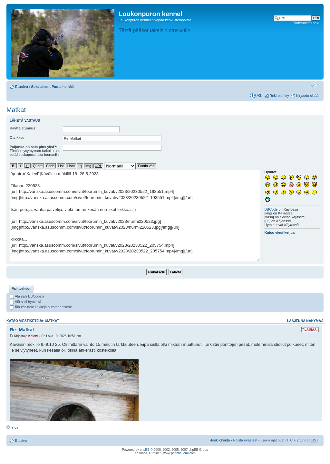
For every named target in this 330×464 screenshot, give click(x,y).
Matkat (16, 109)
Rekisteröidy (279, 96)
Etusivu (21, 87)
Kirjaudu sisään (308, 96)
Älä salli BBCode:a (27, 296)
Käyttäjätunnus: (23, 128)
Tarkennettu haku (306, 23)
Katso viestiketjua (279, 232)
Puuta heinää (62, 87)
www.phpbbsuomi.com (179, 453)
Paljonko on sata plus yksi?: (33, 147)
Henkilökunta (219, 440)
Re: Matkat (22, 329)
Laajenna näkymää (305, 321)
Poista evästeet (245, 440)
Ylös (14, 427)
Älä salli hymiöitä (25, 302)
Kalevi (33, 336)
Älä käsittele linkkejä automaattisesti (41, 307)
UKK (259, 96)
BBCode (270, 209)
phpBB (145, 449)
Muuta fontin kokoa (315, 85)
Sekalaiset (40, 87)
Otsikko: (17, 137)
